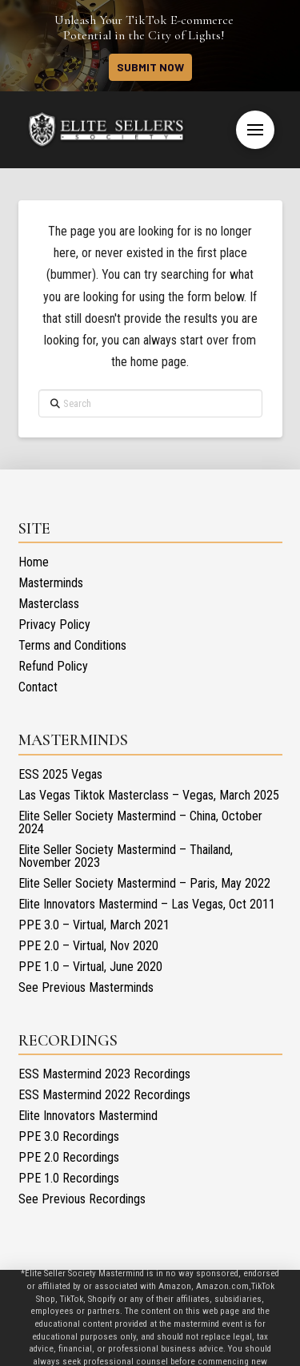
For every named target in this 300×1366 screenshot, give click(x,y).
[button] (255, 130)
